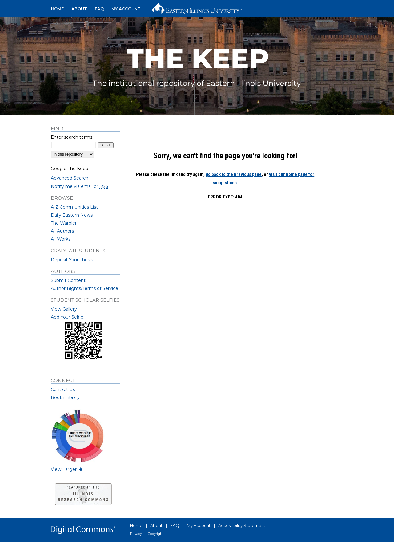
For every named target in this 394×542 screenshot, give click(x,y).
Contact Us (63, 389)
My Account (199, 525)
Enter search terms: (72, 137)
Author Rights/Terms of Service (84, 288)
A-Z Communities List (74, 207)
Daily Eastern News (72, 215)
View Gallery (64, 309)
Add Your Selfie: (67, 317)
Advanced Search (69, 178)
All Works (60, 239)
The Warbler (64, 223)
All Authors (62, 231)
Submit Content (68, 280)
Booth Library (65, 397)
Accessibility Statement (241, 525)
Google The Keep (69, 168)
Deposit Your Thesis (72, 260)
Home (136, 525)
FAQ (174, 525)
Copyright (156, 534)
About (156, 525)
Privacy (136, 534)
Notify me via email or (79, 186)
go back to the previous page (234, 174)
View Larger (67, 469)
